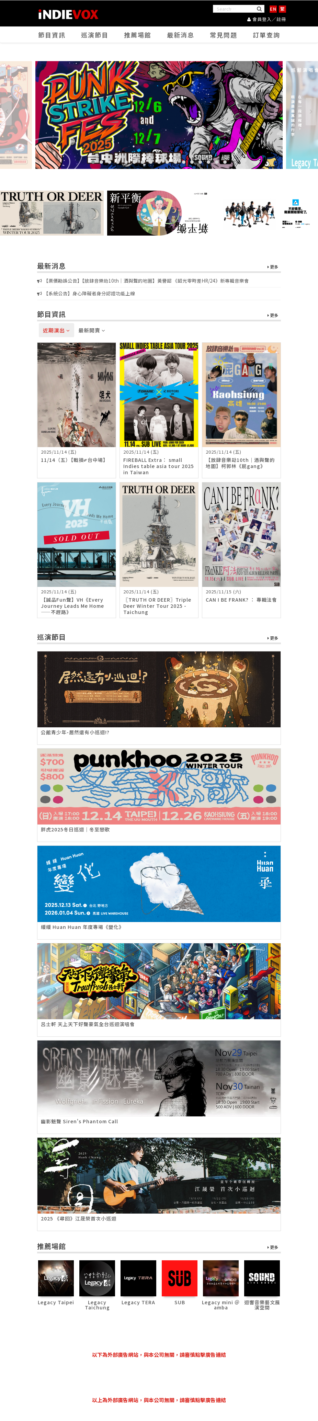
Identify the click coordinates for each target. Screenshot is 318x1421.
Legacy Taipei (56, 1302)
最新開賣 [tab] (91, 330)
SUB (179, 1302)
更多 (273, 267)
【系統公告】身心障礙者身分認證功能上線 (86, 293)
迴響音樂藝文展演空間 (262, 1305)
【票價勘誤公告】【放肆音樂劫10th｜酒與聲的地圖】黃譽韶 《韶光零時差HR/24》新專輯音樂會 (143, 280)
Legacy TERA (138, 1302)
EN (273, 8)
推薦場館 (137, 34)
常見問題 (223, 34)
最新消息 (180, 34)
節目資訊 (52, 34)
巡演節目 (95, 34)
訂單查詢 (266, 34)
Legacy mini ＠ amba (221, 1305)
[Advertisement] (162, 1377)
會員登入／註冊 (266, 19)
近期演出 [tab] (56, 330)
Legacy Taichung (97, 1305)
